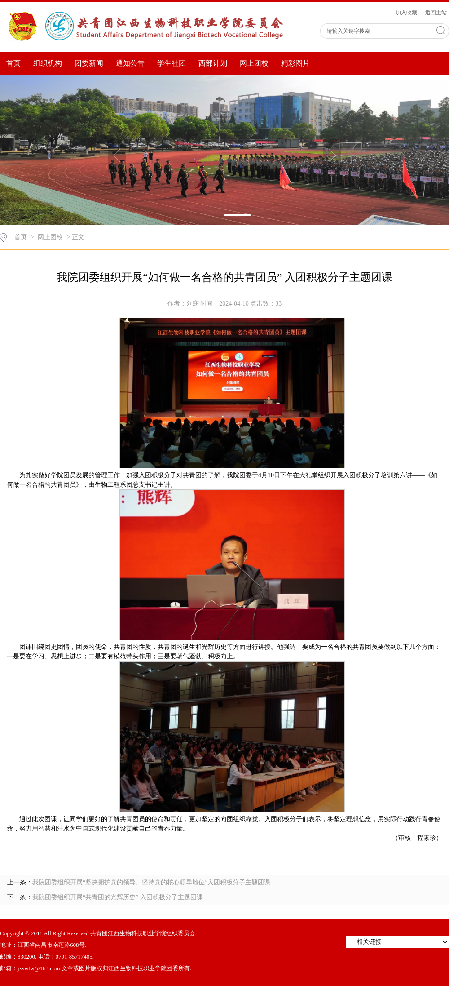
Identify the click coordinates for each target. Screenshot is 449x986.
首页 (13, 63)
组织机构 (47, 63)
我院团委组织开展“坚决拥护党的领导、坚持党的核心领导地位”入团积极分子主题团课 (151, 882)
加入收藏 (407, 12)
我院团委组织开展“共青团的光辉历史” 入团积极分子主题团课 (117, 897)
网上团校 (254, 63)
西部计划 (212, 63)
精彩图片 (295, 63)
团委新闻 (89, 63)
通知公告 (130, 63)
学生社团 (171, 63)
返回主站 (436, 12)
